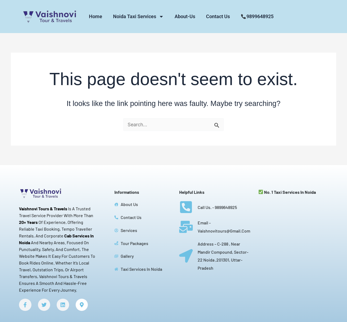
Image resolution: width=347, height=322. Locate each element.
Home (95, 16)
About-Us (185, 16)
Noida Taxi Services (138, 16)
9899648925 (257, 16)
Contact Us (218, 16)
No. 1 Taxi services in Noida (287, 192)
